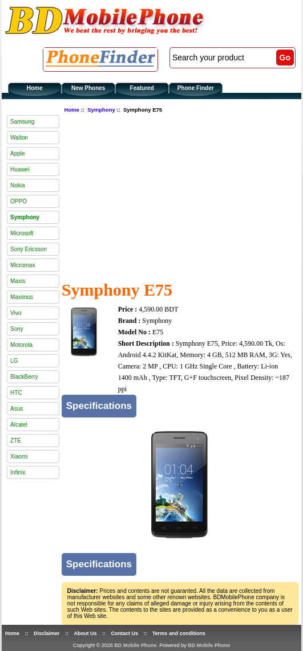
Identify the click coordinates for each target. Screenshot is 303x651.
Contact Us (125, 633)
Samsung (22, 121)
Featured (142, 88)
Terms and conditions (178, 633)
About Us (85, 633)
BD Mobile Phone (135, 645)
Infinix (17, 472)
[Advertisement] (182, 195)
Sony (16, 329)
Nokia (17, 185)
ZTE (15, 440)
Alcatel (18, 424)
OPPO (18, 201)
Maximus (21, 297)
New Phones (88, 88)
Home (35, 88)
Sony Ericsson (28, 249)
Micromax (22, 265)
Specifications (99, 405)
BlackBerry (24, 377)
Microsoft (22, 233)
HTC (16, 393)
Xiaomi (19, 456)
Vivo (15, 313)
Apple (17, 153)
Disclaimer (47, 633)
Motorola (21, 345)
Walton (19, 137)
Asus (16, 409)
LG (14, 361)
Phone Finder (195, 88)
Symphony (101, 110)
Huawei (19, 169)
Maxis (17, 281)
